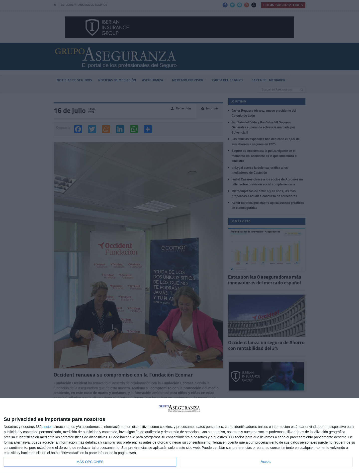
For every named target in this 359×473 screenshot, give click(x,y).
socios (48, 426)
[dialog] (179, 435)
